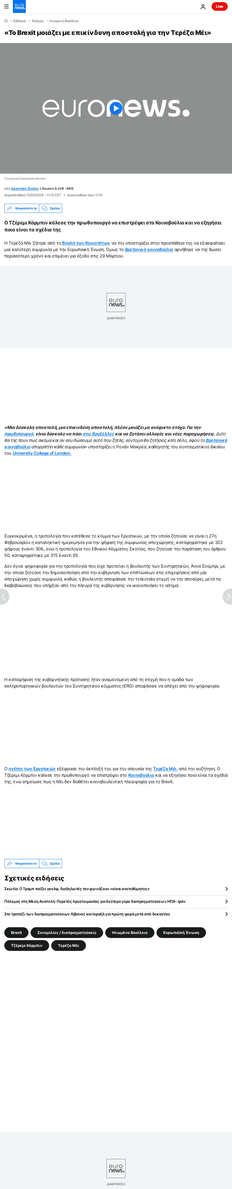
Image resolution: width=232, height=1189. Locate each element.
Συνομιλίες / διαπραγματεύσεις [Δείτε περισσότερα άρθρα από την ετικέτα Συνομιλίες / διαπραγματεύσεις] (66, 932)
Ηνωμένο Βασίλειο (63, 21)
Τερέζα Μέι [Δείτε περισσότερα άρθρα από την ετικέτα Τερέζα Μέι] (68, 945)
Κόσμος (38, 21)
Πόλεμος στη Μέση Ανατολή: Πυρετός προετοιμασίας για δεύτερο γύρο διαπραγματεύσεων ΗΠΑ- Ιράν (95, 901)
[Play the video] (116, 108)
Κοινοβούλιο (141, 775)
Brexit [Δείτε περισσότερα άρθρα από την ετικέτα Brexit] (16, 932)
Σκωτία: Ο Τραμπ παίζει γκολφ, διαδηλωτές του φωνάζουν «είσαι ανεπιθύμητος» (76, 888)
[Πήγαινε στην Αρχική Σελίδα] (19, 6)
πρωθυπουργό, (19, 433)
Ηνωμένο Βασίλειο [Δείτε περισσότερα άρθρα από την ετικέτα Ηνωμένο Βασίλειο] (130, 932)
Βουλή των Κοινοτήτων (86, 243)
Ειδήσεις (19, 21)
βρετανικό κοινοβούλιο (149, 249)
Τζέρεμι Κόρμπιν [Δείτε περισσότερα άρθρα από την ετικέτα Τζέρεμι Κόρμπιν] (26, 945)
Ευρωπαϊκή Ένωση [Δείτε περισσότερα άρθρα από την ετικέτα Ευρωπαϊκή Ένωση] (181, 932)
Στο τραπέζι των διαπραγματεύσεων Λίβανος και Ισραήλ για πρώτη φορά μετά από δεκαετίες (87, 914)
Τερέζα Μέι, (165, 768)
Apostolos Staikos (25, 189)
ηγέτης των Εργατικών (32, 768)
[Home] (6, 21)
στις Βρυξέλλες (98, 433)
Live (219, 6)
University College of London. (42, 453)
